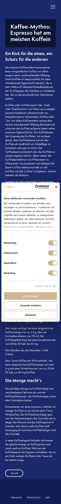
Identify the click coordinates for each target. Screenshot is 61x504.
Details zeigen (42, 286)
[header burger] (53, 7)
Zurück (11, 473)
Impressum (16, 497)
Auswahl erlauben (30, 305)
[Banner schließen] (56, 187)
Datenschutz (34, 497)
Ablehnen (30, 314)
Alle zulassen (30, 295)
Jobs (48, 497)
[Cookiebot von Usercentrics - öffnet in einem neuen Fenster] (36, 187)
